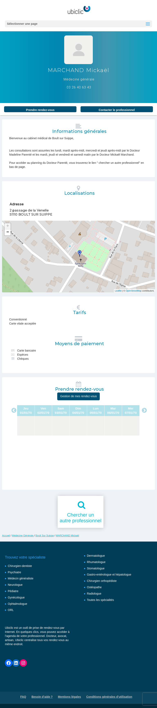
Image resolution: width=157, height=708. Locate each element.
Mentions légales (69, 696)
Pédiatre (13, 591)
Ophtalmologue (17, 603)
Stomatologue (95, 568)
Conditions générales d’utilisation (109, 696)
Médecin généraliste (20, 578)
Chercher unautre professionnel (80, 518)
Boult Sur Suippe (44, 535)
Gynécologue (16, 597)
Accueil (6, 535)
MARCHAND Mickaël (67, 535)
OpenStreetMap (134, 291)
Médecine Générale (23, 535)
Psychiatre (14, 572)
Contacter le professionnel (117, 110)
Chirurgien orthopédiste (102, 580)
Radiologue (94, 593)
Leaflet (118, 291)
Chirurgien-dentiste (20, 566)
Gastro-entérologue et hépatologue (109, 574)
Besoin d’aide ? (42, 696)
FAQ (23, 696)
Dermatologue (96, 555)
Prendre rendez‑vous (40, 110)
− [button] (7, 232)
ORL (11, 610)
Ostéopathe (94, 587)
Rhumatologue (96, 562)
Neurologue (15, 584)
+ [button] (7, 226)
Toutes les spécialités (100, 600)
